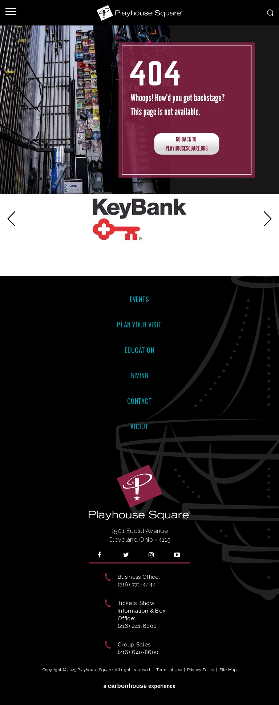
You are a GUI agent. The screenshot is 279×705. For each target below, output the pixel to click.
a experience (140, 685)
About (139, 426)
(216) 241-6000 (137, 626)
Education (139, 350)
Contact (139, 401)
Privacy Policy (200, 670)
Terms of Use (169, 670)
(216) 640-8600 (138, 652)
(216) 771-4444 (137, 584)
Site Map (228, 670)
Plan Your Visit (139, 324)
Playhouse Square (139, 12)
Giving (139, 375)
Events (139, 299)
